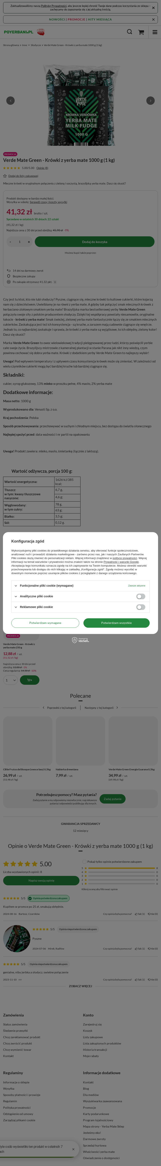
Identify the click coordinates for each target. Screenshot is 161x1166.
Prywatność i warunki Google (121, 561)
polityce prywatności (125, 558)
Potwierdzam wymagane (45, 623)
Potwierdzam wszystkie (116, 623)
